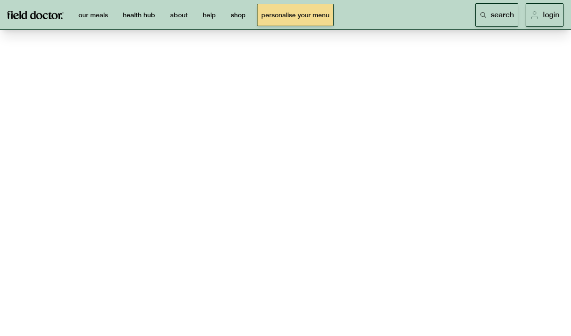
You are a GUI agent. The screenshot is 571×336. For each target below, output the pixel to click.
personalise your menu (295, 15)
